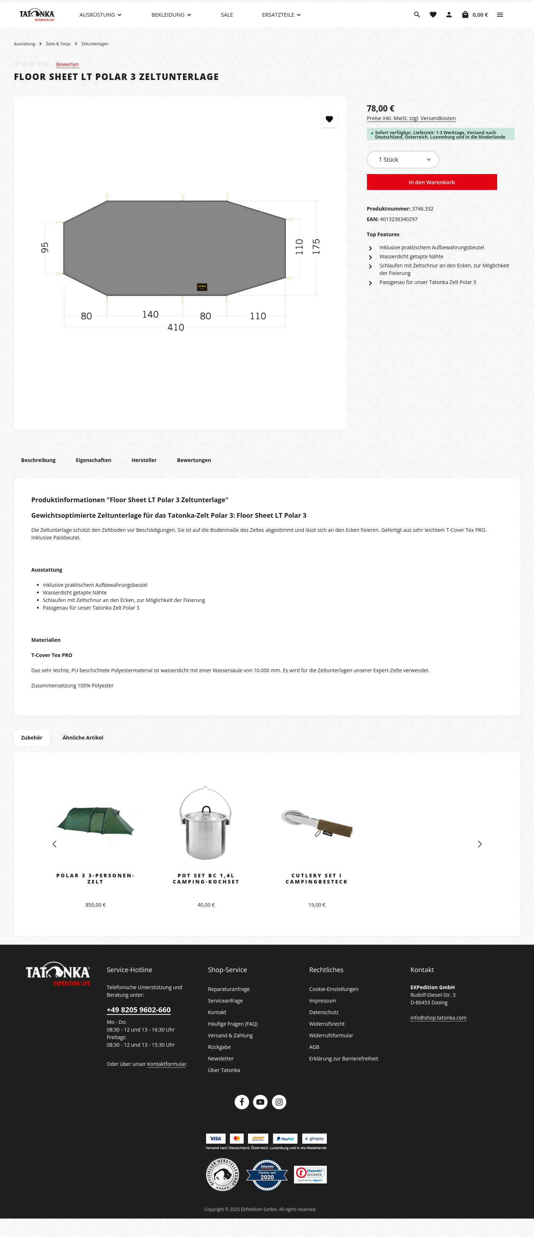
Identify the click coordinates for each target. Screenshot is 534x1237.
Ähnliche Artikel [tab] (81, 755)
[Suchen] (417, 23)
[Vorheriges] (55, 862)
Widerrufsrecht (325, 1042)
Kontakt (216, 1030)
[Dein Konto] (449, 23)
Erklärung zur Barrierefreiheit (341, 1077)
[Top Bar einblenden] (500, 23)
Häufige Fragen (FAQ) (233, 1042)
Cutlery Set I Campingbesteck (317, 896)
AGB (314, 1065)
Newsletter (220, 1077)
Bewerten (67, 82)
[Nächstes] (479, 862)
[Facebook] (242, 1120)
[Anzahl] (403, 177)
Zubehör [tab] (31, 755)
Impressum (321, 1019)
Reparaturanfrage (228, 1007)
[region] (180, 281)
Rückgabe (219, 1065)
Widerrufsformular (329, 1053)
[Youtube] (260, 1120)
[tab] (38, 478)
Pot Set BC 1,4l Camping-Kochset (206, 896)
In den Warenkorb (431, 200)
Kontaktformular (163, 1082)
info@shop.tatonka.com (436, 1035)
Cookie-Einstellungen (333, 1007)
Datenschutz (323, 1030)
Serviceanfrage (225, 1019)
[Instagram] (279, 1120)
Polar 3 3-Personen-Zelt (96, 896)
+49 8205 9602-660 (138, 1028)
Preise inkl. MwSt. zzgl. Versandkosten (410, 136)
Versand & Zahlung (229, 1053)
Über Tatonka (223, 1088)
